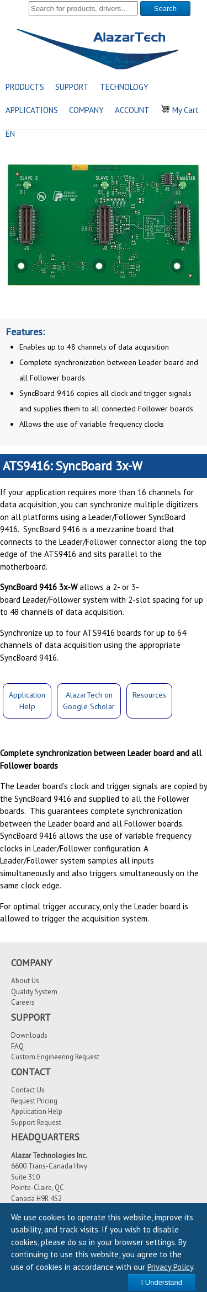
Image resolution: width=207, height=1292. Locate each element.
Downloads (29, 1035)
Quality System (34, 991)
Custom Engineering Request (55, 1057)
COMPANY (86, 110)
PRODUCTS (25, 87)
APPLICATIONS (32, 110)
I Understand (161, 1282)
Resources (149, 695)
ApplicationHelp (27, 700)
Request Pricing (34, 1101)
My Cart (180, 110)
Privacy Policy (170, 1267)
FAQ (17, 1046)
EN (10, 133)
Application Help (36, 1111)
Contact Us (28, 1090)
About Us (25, 980)
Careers (23, 1002)
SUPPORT (72, 87)
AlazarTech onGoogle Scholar (89, 700)
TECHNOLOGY (124, 87)
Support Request (36, 1122)
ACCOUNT (132, 110)
